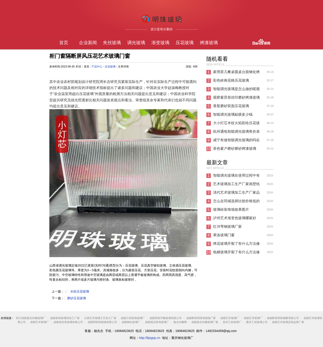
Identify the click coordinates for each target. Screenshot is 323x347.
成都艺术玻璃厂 (229, 318)
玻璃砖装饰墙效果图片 (231, 209)
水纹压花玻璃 (79, 291)
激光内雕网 (180, 322)
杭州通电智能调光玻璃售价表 (236, 131)
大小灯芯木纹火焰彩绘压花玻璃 (236, 124)
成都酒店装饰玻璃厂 (157, 322)
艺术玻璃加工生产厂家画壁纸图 (236, 185)
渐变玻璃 (160, 42)
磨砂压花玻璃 (76, 298)
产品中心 (97, 66)
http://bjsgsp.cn (149, 338)
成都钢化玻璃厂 (131, 322)
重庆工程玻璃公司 (257, 322)
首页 (63, 42)
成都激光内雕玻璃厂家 (204, 322)
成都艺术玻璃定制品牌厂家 (288, 322)
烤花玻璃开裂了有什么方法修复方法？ (236, 245)
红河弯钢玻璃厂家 (227, 226)
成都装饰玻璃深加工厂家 (65, 318)
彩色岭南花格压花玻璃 (231, 80)
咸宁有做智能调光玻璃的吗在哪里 (236, 141)
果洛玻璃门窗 (224, 235)
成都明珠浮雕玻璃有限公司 (165, 318)
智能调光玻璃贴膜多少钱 (233, 114)
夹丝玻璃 (112, 42)
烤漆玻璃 (209, 42)
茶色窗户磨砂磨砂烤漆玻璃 (234, 148)
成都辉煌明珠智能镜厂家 (201, 318)
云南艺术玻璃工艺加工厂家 (100, 318)
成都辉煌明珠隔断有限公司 (283, 318)
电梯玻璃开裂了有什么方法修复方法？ (236, 253)
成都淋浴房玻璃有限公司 (68, 322)
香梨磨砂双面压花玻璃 (231, 106)
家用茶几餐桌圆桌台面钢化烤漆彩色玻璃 (236, 73)
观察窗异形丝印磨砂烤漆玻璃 (236, 97)
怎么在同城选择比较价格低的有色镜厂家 (236, 202)
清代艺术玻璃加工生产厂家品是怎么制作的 (236, 194)
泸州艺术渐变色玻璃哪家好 (234, 218)
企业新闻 (88, 42)
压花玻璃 (185, 42)
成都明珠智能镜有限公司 (102, 322)
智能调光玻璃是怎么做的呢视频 (236, 90)
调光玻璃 (136, 42)
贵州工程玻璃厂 (232, 322)
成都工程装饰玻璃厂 (133, 318)
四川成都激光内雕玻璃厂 (31, 318)
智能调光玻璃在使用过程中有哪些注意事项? (236, 177)
